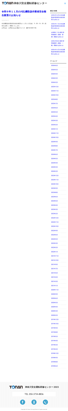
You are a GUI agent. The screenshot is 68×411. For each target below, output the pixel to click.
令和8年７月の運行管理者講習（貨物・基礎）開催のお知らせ (57, 35)
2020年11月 (55, 290)
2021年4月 (54, 277)
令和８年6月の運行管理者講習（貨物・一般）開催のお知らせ (57, 43)
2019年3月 (54, 345)
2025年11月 (55, 91)
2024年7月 (54, 150)
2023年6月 (54, 196)
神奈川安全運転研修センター (24, 3)
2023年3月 (54, 209)
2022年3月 (54, 243)
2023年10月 (55, 184)
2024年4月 (54, 163)
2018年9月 (54, 357)
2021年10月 (55, 260)
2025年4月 (54, 116)
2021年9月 (54, 264)
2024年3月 (54, 167)
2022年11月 (55, 222)
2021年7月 (54, 268)
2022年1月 (54, 252)
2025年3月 (54, 120)
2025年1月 (54, 129)
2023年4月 (54, 205)
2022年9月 (54, 230)
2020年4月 (54, 307)
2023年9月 (54, 188)
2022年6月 (54, 235)
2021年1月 (54, 285)
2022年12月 (55, 218)
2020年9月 (54, 294)
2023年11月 (55, 180)
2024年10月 (55, 137)
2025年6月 (54, 108)
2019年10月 (55, 323)
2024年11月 (55, 133)
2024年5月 (54, 158)
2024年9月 (54, 141)
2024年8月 (54, 146)
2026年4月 (54, 74)
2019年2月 (54, 349)
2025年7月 (54, 103)
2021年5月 (54, 273)
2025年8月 (54, 99)
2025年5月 (54, 112)
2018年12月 (55, 353)
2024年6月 (54, 154)
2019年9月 (54, 328)
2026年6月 (54, 65)
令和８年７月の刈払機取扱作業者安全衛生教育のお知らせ (58, 26)
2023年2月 (54, 213)
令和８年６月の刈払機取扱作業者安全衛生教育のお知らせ (58, 52)
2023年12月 (55, 175)
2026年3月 (54, 78)
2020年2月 (54, 315)
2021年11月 (55, 256)
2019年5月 (54, 336)
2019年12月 (55, 319)
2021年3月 (54, 281)
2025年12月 (55, 86)
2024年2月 (54, 171)
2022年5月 (54, 239)
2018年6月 (54, 366)
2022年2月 (54, 247)
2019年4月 (54, 340)
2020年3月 (54, 311)
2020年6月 (54, 298)
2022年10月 (55, 226)
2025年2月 (54, 124)
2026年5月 (54, 69)
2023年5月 (54, 201)
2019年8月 (54, 332)
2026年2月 (54, 82)
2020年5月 (54, 302)
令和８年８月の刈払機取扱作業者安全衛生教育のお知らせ (58, 17)
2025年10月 (55, 95)
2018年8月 (54, 362)
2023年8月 (54, 192)
